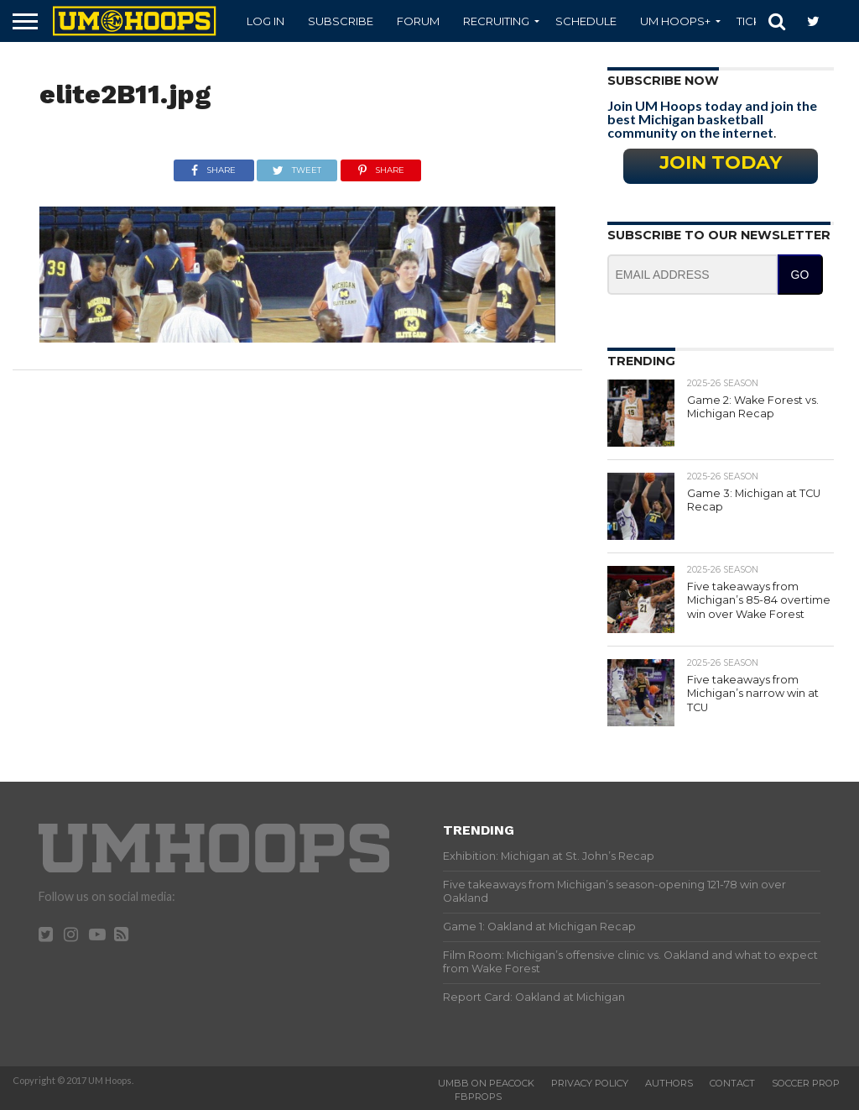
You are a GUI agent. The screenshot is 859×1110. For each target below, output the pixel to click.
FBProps (478, 1096)
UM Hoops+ (675, 21)
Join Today (720, 162)
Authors (669, 1083)
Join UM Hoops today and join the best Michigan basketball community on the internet (712, 118)
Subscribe (340, 21)
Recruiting (496, 21)
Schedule (586, 21)
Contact (732, 1083)
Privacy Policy (589, 1083)
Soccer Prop (806, 1083)
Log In (265, 21)
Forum (418, 21)
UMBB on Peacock (486, 1083)
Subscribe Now (663, 80)
